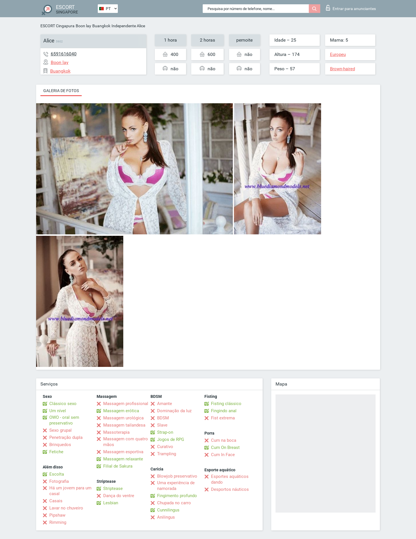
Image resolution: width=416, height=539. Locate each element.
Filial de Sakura (117, 466)
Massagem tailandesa (124, 425)
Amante (164, 403)
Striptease (113, 488)
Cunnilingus (168, 510)
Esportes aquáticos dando (230, 479)
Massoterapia (116, 432)
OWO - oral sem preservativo (64, 420)
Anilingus (166, 517)
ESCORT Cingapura (57, 26)
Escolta (56, 474)
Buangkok (101, 26)
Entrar (351, 8)
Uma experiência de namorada (176, 485)
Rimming (57, 522)
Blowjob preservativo (177, 476)
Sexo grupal (60, 430)
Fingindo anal (224, 410)
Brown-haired (342, 68)
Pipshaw (57, 515)
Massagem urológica (123, 418)
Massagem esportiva (123, 451)
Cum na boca (223, 440)
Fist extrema (223, 418)
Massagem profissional (125, 403)
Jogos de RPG (170, 439)
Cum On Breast (225, 447)
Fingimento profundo (177, 495)
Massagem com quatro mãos (125, 441)
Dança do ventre (118, 495)
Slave (162, 425)
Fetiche (56, 451)
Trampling (166, 453)
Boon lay (83, 26)
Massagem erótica (121, 410)
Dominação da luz (174, 410)
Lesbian (110, 502)
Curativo (165, 446)
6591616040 (64, 54)
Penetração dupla (66, 437)
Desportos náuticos (230, 489)
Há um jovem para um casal (70, 490)
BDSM (163, 418)
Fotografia (59, 481)
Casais (56, 500)
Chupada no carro (174, 502)
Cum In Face (223, 454)
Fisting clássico (226, 403)
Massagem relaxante (123, 459)
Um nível (57, 410)
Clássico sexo (63, 403)
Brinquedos (60, 444)
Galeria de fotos (61, 90)
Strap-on (165, 432)
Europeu (338, 54)
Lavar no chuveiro (66, 508)
